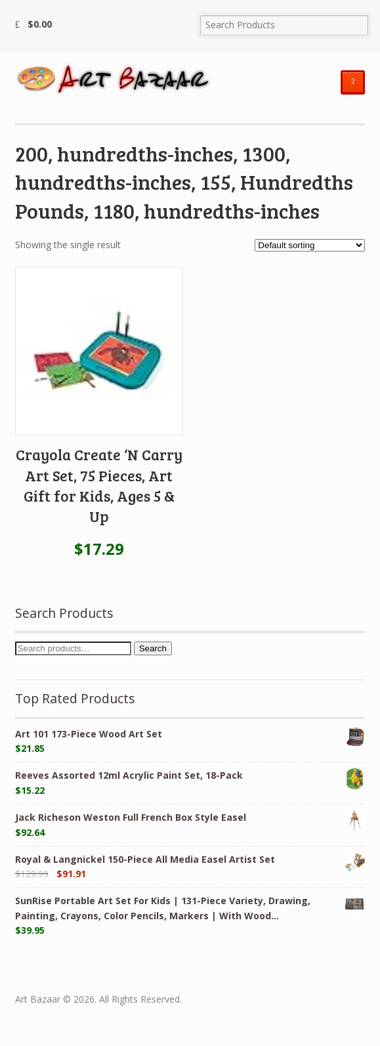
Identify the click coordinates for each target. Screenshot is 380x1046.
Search (153, 648)
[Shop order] (310, 245)
